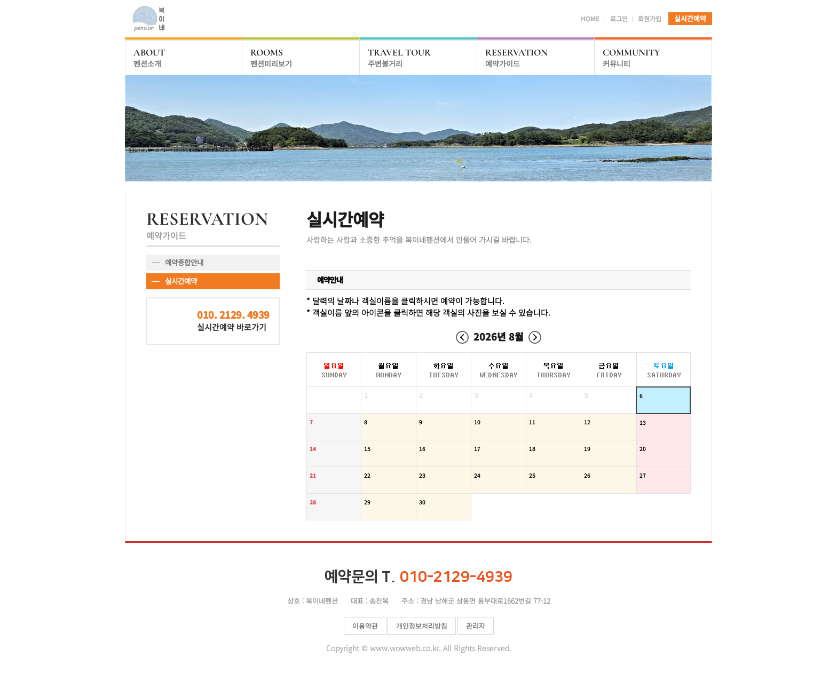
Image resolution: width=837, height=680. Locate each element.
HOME (590, 18)
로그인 (619, 18)
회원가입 (649, 18)
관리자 (475, 626)
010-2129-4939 (418, 576)
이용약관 (364, 626)
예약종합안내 (177, 262)
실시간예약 (690, 18)
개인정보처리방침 (421, 626)
